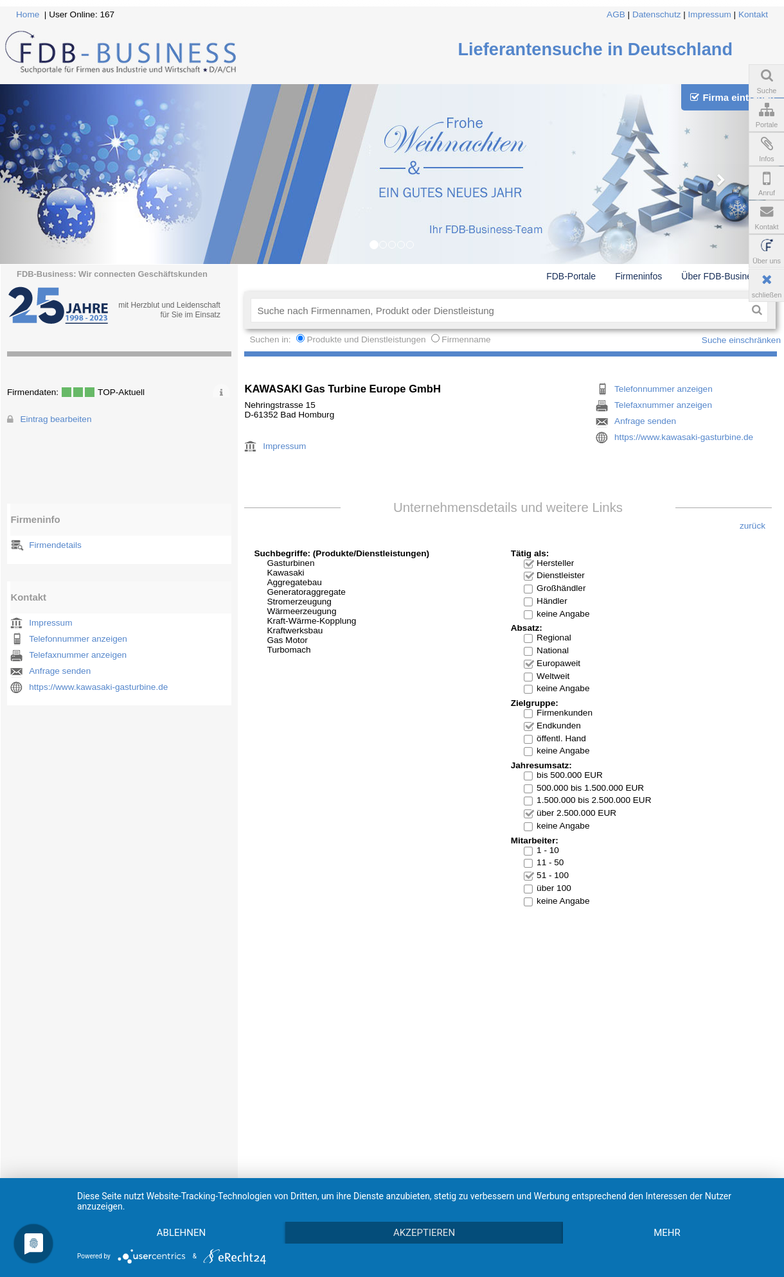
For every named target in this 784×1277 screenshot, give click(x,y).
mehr (667, 1232)
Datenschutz (656, 14)
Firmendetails (55, 545)
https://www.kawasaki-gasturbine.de (98, 687)
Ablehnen (181, 1232)
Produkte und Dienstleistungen (366, 339)
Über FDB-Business (721, 276)
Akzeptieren (424, 1232)
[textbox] (498, 310)
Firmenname (465, 339)
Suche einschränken (741, 340)
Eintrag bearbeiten (55, 419)
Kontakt (753, 14)
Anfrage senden (60, 671)
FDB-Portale (571, 276)
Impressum (709, 14)
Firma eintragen (732, 97)
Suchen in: (271, 339)
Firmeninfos (638, 276)
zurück (752, 526)
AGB (616, 14)
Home (27, 14)
